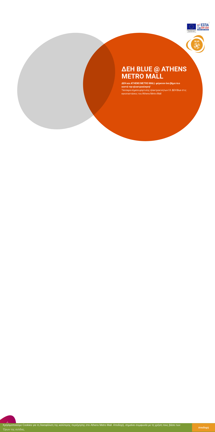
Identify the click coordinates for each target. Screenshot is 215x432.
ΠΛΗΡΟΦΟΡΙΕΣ (177, 15)
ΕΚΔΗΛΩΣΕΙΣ (137, 15)
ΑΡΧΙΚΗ (98, 15)
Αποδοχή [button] (203, 427)
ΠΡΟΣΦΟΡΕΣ (157, 15)
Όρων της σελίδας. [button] (14, 429)
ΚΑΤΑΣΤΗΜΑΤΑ (116, 15)
